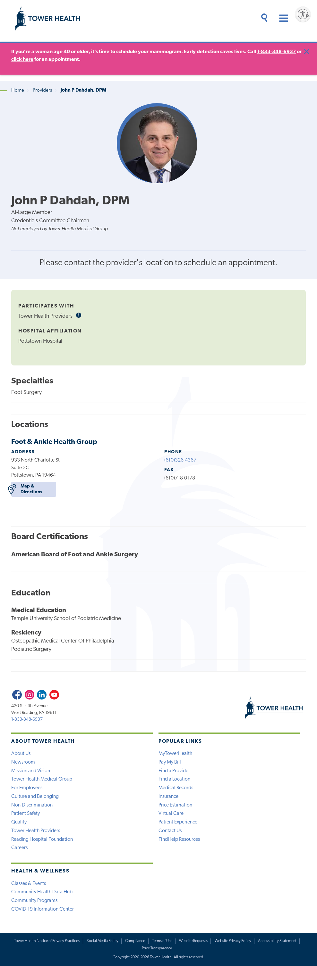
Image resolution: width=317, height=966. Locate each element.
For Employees (26, 787)
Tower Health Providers (35, 830)
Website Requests (193, 941)
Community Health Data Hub (42, 892)
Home (17, 90)
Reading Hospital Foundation (42, 839)
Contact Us (170, 830)
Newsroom (23, 762)
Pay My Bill (169, 762)
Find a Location (174, 779)
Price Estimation (175, 805)
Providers (42, 90)
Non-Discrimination (32, 805)
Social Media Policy (102, 941)
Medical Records (175, 787)
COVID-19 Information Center (42, 909)
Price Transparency (157, 948)
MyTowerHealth (175, 753)
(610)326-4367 (180, 460)
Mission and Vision (30, 771)
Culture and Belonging (35, 796)
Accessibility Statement (277, 941)
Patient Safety (25, 813)
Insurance (168, 796)
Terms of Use (162, 941)
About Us (20, 753)
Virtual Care (171, 813)
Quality (19, 822)
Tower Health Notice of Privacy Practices (47, 941)
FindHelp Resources (179, 839)
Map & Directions (26, 489)
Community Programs (34, 900)
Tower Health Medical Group (41, 779)
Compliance (135, 941)
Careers (19, 847)
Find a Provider (174, 771)
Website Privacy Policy (233, 941)
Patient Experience (177, 822)
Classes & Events (28, 883)
